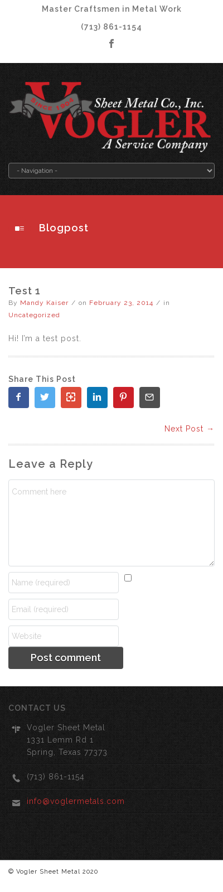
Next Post (189, 429)
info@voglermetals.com (76, 801)
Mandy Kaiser (44, 303)
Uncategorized (34, 315)
